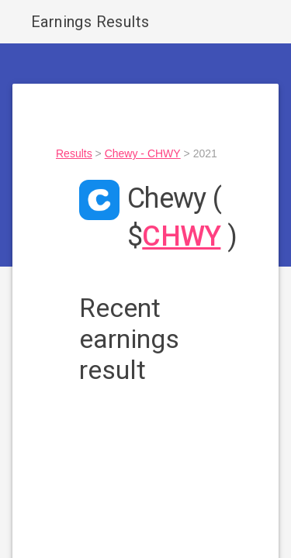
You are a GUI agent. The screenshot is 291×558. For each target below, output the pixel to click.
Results (74, 153)
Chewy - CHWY (143, 153)
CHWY (181, 236)
